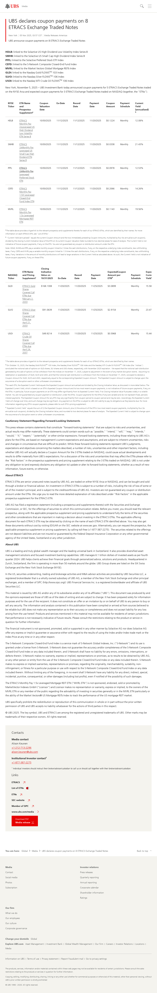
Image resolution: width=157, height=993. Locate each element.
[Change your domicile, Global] (34, 939)
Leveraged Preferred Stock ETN (26, 177)
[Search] (142, 6)
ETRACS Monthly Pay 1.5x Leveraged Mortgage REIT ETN (26, 215)
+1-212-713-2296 (21, 747)
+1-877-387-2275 (21, 762)
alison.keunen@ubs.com (25, 751)
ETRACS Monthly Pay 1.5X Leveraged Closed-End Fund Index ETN (26, 195)
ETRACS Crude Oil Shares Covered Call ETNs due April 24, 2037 (28, 343)
